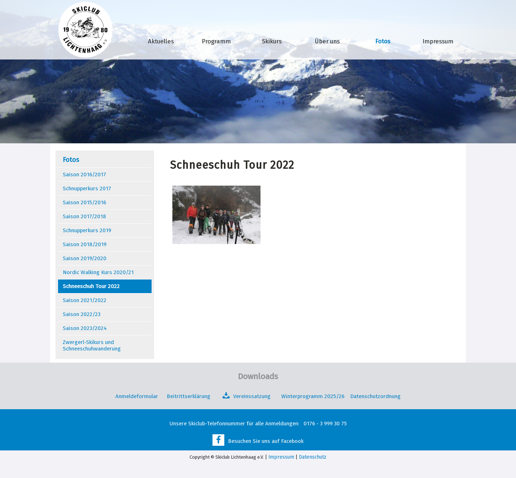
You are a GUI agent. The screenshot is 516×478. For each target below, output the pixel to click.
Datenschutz (312, 457)
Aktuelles (161, 41)
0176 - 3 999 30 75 (325, 423)
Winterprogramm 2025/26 (313, 396)
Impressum (437, 41)
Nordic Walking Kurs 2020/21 (98, 272)
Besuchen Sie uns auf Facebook (266, 441)
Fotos (382, 41)
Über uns (327, 41)
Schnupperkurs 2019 (87, 230)
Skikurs (272, 41)
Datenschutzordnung (375, 396)
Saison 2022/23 (81, 314)
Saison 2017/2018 (84, 216)
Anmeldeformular (136, 396)
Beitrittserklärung (188, 396)
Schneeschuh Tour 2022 (91, 286)
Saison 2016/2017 (84, 174)
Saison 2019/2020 (84, 258)
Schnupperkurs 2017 (87, 188)
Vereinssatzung (252, 396)
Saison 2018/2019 (84, 244)
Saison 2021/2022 (84, 300)
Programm (216, 41)
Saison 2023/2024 (85, 328)
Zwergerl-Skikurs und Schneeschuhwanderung (92, 345)
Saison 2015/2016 (84, 202)
